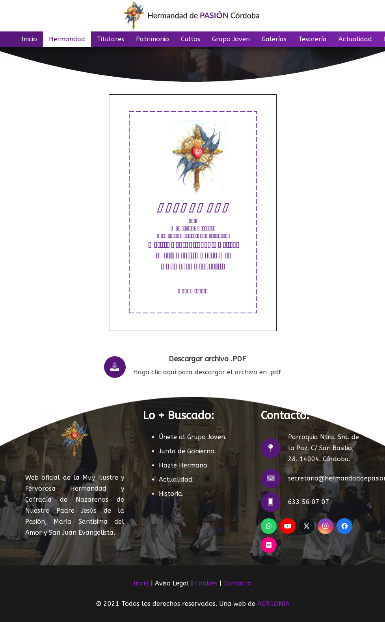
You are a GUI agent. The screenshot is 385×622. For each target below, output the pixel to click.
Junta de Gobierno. (187, 451)
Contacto (237, 583)
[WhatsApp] (269, 526)
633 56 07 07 (308, 502)
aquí (169, 372)
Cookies (206, 583)
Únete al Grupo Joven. (193, 437)
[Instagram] (325, 526)
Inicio (141, 583)
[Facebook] (344, 526)
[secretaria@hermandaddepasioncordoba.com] (274, 478)
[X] (306, 526)
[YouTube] (288, 526)
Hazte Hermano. (184, 465)
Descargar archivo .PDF (207, 359)
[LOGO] (192, 15)
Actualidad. (176, 479)
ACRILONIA (273, 603)
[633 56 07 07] (274, 502)
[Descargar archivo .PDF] (118, 367)
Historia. (171, 493)
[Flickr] (269, 545)
